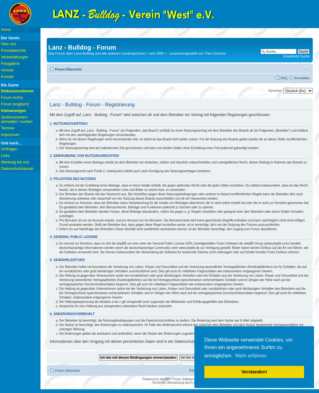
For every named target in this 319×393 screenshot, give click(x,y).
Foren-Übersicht (68, 69)
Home (6, 29)
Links (5, 155)
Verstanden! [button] (254, 371)
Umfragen (9, 149)
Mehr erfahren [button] (251, 355)
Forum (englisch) (15, 104)
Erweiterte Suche (296, 56)
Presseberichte (13, 50)
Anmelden (302, 78)
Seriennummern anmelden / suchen (16, 119)
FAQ (283, 78)
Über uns (8, 44)
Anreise (7, 70)
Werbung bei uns (15, 162)
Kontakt (7, 77)
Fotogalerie (10, 63)
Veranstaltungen (14, 57)
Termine (7, 128)
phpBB (164, 379)
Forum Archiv (12, 97)
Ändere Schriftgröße (305, 68)
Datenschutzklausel (17, 169)
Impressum (10, 135)
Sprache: (275, 90)
